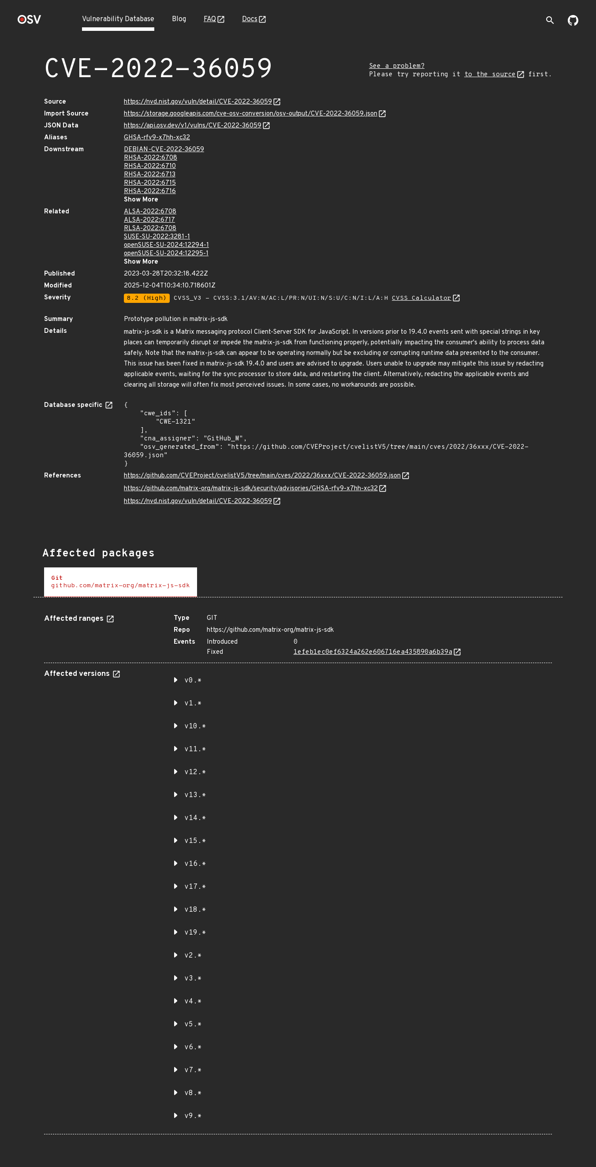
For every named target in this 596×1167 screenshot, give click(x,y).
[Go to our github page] (573, 23)
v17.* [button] (195, 887)
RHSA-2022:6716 (150, 191)
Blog (179, 19)
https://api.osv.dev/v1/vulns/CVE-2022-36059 (192, 126)
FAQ (210, 19)
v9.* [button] (193, 1116)
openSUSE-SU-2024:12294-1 (166, 245)
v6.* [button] (193, 1047)
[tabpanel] (298, 871)
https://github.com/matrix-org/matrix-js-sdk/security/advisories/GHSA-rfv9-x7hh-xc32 (251, 489)
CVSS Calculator (421, 298)
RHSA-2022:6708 (150, 158)
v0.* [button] (193, 680)
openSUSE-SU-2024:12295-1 (166, 254)
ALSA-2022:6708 (150, 212)
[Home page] (29, 22)
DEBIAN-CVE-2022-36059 (164, 149)
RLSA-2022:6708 (150, 228)
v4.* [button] (193, 1001)
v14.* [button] (195, 818)
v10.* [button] (195, 726)
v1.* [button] (193, 703)
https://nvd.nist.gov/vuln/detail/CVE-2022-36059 (198, 102)
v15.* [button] (195, 841)
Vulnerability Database (118, 19)
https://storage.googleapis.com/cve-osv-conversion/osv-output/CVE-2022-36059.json (250, 114)
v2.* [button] (193, 955)
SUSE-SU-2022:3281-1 (157, 237)
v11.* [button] (195, 749)
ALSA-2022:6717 (149, 220)
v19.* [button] (195, 932)
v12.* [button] (195, 772)
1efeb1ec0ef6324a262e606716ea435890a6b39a (373, 652)
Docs (249, 19)
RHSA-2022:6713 (149, 175)
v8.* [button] (193, 1093)
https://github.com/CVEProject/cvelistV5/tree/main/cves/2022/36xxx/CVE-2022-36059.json (262, 476)
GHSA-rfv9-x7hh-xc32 (157, 138)
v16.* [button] (195, 864)
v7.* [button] (193, 1070)
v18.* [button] (195, 910)
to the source (490, 75)
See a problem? (397, 66)
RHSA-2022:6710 (150, 166)
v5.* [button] (193, 1024)
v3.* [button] (193, 978)
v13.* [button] (195, 795)
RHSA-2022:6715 (150, 183)
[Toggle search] (550, 20)
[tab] (120, 582)
